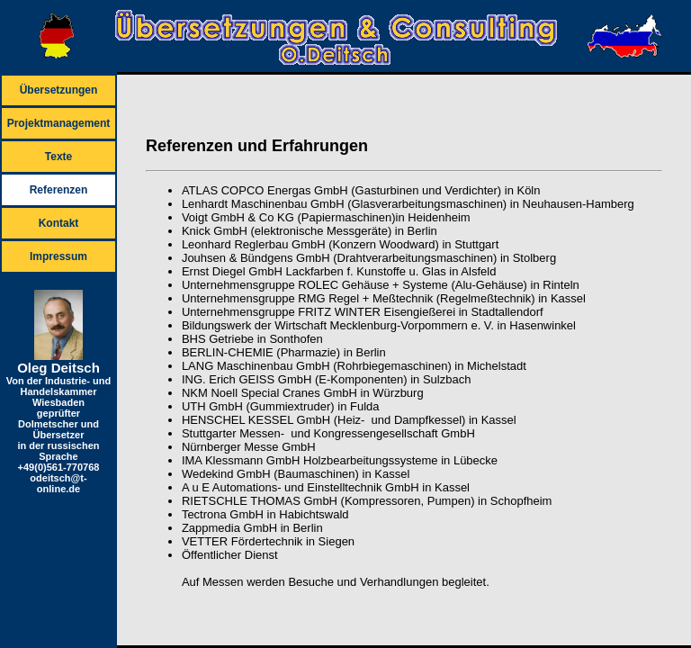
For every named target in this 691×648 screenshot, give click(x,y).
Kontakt (59, 223)
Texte (58, 156)
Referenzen (59, 190)
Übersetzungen (59, 90)
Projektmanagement (59, 123)
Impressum (58, 256)
